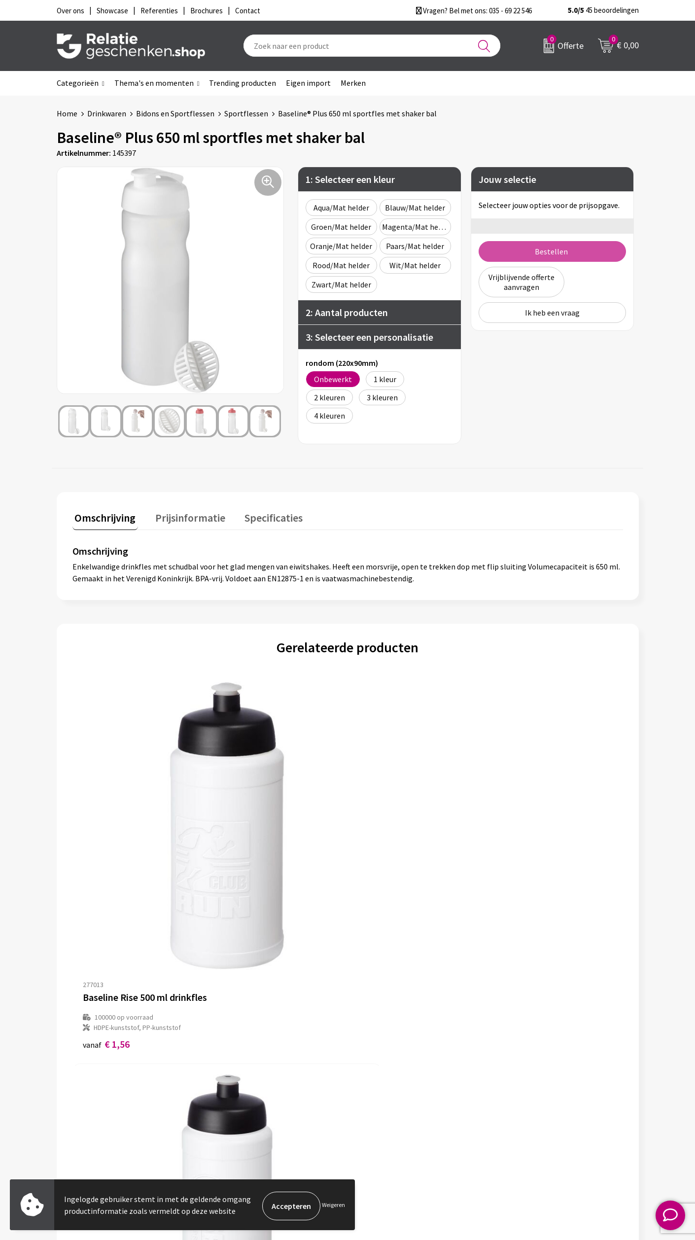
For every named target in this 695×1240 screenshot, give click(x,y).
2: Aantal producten (347, 312)
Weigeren (333, 1205)
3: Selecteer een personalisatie (369, 337)
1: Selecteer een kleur (350, 179)
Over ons (234, 1057)
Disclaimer (523, 1088)
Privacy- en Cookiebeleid (546, 1072)
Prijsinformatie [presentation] (183, 515)
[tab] (103, 517)
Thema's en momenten (154, 83)
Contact (376, 1057)
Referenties (382, 1104)
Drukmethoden (245, 1104)
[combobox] (371, 46)
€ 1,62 (243, 870)
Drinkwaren (106, 113)
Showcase (378, 1072)
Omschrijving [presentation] (103, 515)
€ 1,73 (381, 870)
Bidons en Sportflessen (175, 113)
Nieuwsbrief (239, 1072)
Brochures (379, 1088)
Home (67, 113)
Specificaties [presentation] (262, 515)
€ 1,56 (106, 870)
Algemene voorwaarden (545, 1057)
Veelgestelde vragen (253, 1088)
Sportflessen (246, 113)
